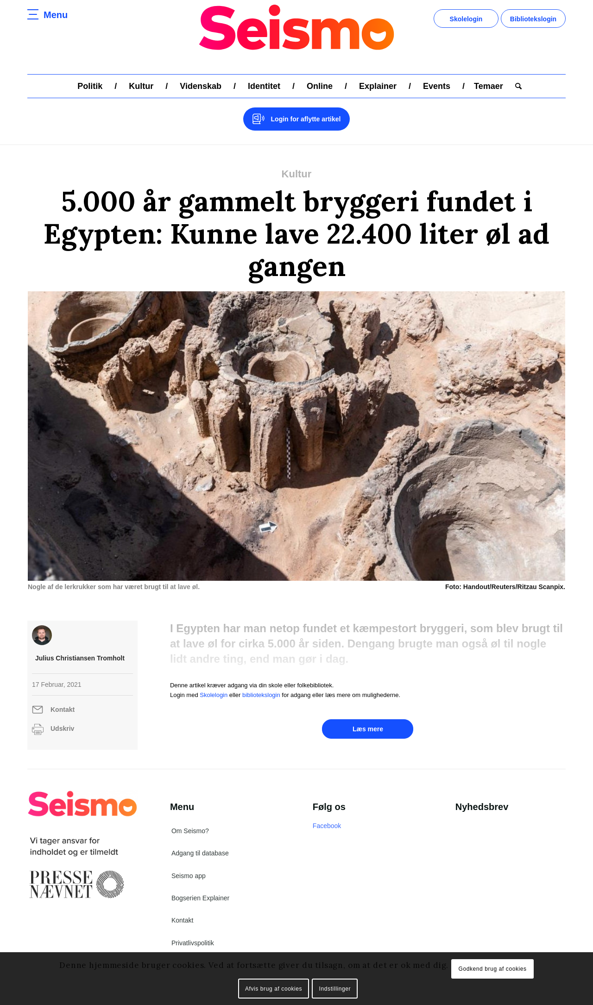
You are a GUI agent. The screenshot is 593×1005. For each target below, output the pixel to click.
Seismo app (188, 875)
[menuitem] (89, 86)
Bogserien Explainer (200, 898)
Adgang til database (200, 853)
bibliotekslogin (261, 694)
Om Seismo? (190, 831)
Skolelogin (466, 19)
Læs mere (368, 729)
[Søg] (515, 86)
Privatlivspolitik (192, 943)
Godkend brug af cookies (492, 969)
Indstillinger (335, 989)
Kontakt (62, 709)
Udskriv (62, 728)
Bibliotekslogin (533, 19)
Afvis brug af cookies (273, 989)
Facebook (327, 825)
